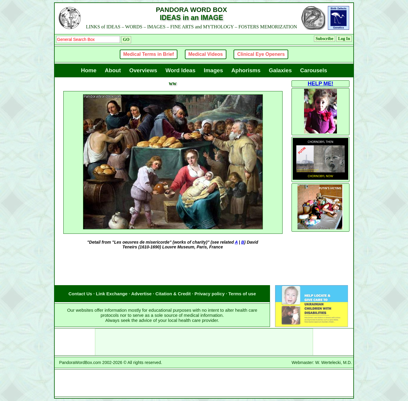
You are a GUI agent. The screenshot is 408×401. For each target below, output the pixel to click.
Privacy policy (209, 293)
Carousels (313, 70)
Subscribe (324, 38)
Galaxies (280, 70)
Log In (344, 38)
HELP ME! (320, 84)
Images (213, 70)
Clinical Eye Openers (261, 54)
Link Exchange (112, 293)
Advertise (141, 293)
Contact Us (80, 293)
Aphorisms (245, 70)
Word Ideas (180, 70)
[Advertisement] (173, 273)
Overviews (143, 70)
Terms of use (242, 293)
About (113, 70)
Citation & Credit (173, 293)
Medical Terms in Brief (148, 54)
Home (88, 70)
